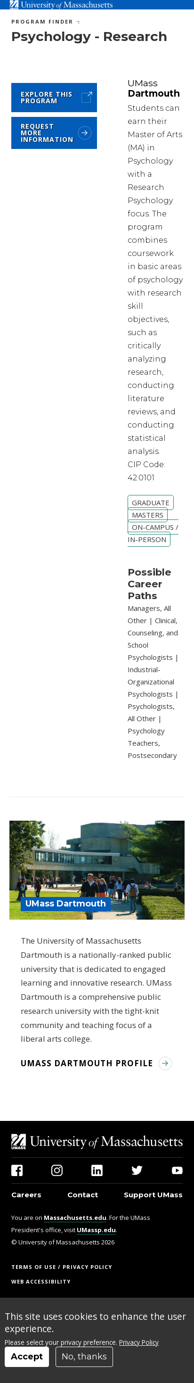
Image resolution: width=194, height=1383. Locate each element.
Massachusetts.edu (75, 1217)
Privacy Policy (139, 1342)
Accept (27, 1356)
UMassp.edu (96, 1230)
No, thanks (84, 1356)
